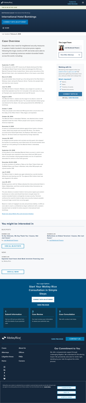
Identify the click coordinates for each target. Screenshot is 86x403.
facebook (4, 372)
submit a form (63, 72)
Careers (22, 361)
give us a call (72, 72)
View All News (13, 272)
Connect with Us (70, 94)
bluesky (4, 378)
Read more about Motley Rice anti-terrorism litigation (18, 214)
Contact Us (72, 2)
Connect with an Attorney (43, 299)
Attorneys (5, 352)
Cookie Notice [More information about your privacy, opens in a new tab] (47, 388)
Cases (4, 348)
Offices (21, 352)
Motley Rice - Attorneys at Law (8, 3)
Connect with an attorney (14, 22)
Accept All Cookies (66, 399)
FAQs (21, 356)
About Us (22, 348)
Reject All (66, 394)
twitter (4, 375)
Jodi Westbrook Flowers (11, 240)
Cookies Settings (66, 389)
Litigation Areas (7, 356)
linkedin (4, 369)
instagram (4, 367)
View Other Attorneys (70, 55)
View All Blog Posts (13, 246)
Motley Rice (12, 339)
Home (4, 361)
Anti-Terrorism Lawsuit (8, 13)
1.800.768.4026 (72, 4)
